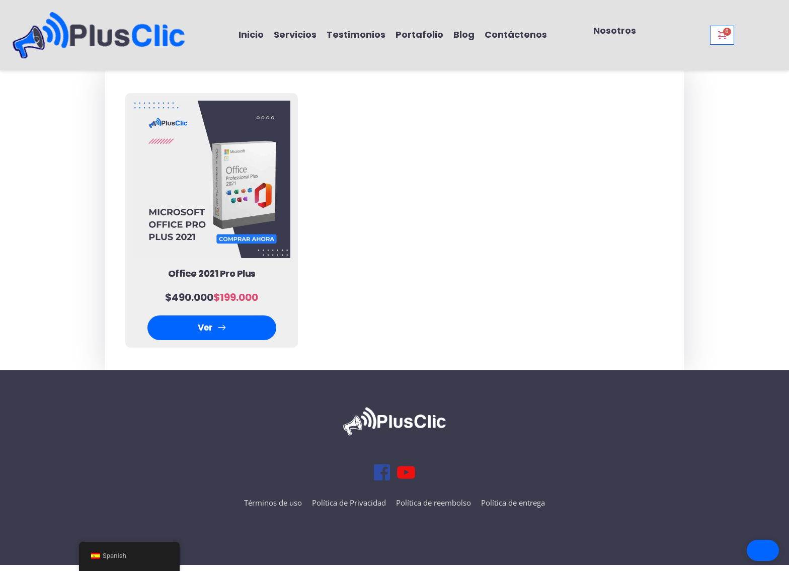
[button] (725, 550)
